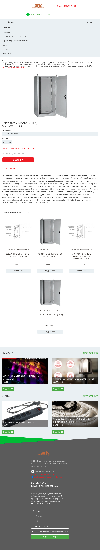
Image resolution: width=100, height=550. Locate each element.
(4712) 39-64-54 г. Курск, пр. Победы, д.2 (44, 484)
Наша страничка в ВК (44, 471)
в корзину (18, 159)
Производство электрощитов (16, 40)
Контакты (7, 53)
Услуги (6, 45)
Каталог (6, 32)
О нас (5, 49)
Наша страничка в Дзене (42, 474)
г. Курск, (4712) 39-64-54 (65, 6)
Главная (6, 28)
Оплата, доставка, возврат (15, 36)
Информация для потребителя (48, 477)
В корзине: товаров (40, 14)
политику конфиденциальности (55, 531)
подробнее (18, 271)
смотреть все (90, 353)
